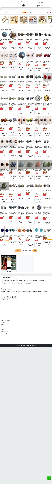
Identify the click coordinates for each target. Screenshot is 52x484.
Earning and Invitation (27, 336)
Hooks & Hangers (29, 317)
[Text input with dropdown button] (27, 8)
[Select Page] (23, 250)
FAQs (2, 340)
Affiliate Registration (5, 331)
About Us (25, 340)
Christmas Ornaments (30, 311)
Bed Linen (26, 280)
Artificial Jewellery (30, 301)
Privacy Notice (26, 338)
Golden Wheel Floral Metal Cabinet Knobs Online (47, 104)
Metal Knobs (13, 280)
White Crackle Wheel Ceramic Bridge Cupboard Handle (46, 214)
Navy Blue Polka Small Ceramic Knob (21, 83)
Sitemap (25, 342)
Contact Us (3, 342)
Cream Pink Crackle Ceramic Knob (47, 191)
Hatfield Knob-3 (29, 39)
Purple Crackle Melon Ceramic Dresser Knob (21, 213)
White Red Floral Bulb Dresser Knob (13, 125)
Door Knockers (20, 283)
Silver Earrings (4, 303)
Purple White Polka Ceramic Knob (30, 104)
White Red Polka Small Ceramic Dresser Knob (3, 83)
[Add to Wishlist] (7, 33)
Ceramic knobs (29, 313)
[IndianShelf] (20, 2)
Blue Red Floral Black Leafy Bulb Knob (29, 147)
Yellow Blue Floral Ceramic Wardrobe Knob (30, 126)
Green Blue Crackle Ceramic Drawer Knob (4, 192)
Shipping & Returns (5, 338)
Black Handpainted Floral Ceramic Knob (4, 147)
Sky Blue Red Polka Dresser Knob (22, 61)
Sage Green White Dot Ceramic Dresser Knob (38, 83)
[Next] (34, 250)
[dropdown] (1, 8)
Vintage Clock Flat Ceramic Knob (13, 61)
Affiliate (2, 329)
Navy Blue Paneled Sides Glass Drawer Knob (4, 236)
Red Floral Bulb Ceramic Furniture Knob (39, 126)
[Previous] (18, 250)
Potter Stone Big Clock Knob (4, 61)
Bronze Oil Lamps (29, 315)
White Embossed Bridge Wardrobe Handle (29, 213)
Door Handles (3, 309)
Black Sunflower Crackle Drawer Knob (12, 192)
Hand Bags (28, 307)
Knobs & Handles (4, 315)
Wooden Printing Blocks (6, 317)
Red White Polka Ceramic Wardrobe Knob (47, 61)
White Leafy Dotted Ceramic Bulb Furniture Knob (38, 148)
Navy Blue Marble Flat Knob (12, 170)
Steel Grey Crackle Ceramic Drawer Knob (13, 213)
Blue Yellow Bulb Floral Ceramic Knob (21, 147)
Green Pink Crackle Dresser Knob (47, 170)
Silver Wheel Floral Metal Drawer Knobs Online (38, 104)
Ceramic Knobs (6, 280)
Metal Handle (19, 280)
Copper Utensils (4, 305)
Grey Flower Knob (30, 190)
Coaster (27, 305)
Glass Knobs (3, 313)
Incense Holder (6, 283)
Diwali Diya (3, 301)
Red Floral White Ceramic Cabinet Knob (21, 126)
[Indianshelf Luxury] (41, 2)
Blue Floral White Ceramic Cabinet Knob (47, 147)
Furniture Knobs (28, 283)
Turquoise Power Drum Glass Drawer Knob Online (39, 236)
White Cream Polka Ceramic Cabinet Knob (22, 104)
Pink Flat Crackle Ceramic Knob (38, 170)
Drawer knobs (13, 283)
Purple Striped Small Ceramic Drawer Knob (38, 213)
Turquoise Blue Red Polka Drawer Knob (4, 40)
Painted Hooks (41, 280)
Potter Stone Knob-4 (38, 40)
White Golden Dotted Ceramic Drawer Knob (12, 104)
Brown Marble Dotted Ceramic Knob (29, 83)
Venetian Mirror (4, 311)
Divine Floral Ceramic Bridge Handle (3, 104)
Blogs (2, 324)
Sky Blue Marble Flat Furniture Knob (22, 170)
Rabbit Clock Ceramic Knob (46, 40)
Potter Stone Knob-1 (20, 40)
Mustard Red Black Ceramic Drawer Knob (4, 126)
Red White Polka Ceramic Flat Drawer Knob (46, 83)
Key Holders (3, 307)
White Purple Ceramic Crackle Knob (3, 213)
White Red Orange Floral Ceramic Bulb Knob (4, 170)
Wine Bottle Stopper (33, 280)
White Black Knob (12, 39)
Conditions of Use (4, 336)
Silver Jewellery (29, 303)
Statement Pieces (30, 309)
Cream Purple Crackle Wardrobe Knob (38, 192)
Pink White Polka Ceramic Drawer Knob (38, 61)
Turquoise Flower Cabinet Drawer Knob (29, 236)
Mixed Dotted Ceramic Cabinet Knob (29, 61)
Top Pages (3, 322)
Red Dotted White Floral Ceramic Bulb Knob (47, 126)
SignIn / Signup (42, 5)
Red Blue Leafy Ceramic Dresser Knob (12, 147)
